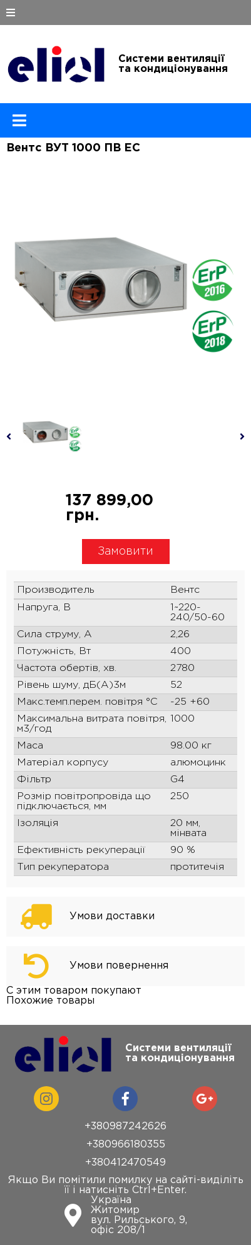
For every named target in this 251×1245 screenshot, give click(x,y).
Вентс (185, 590)
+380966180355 (125, 1144)
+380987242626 (125, 1126)
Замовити (125, 552)
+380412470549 (125, 1162)
